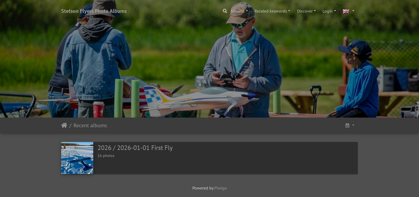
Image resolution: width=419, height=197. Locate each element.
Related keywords (271, 11)
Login (328, 11)
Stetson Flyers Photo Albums (94, 10)
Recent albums (90, 125)
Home (64, 125)
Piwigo (220, 188)
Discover (305, 11)
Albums (238, 11)
